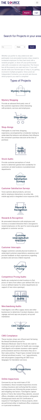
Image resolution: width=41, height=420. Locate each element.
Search (32, 47)
